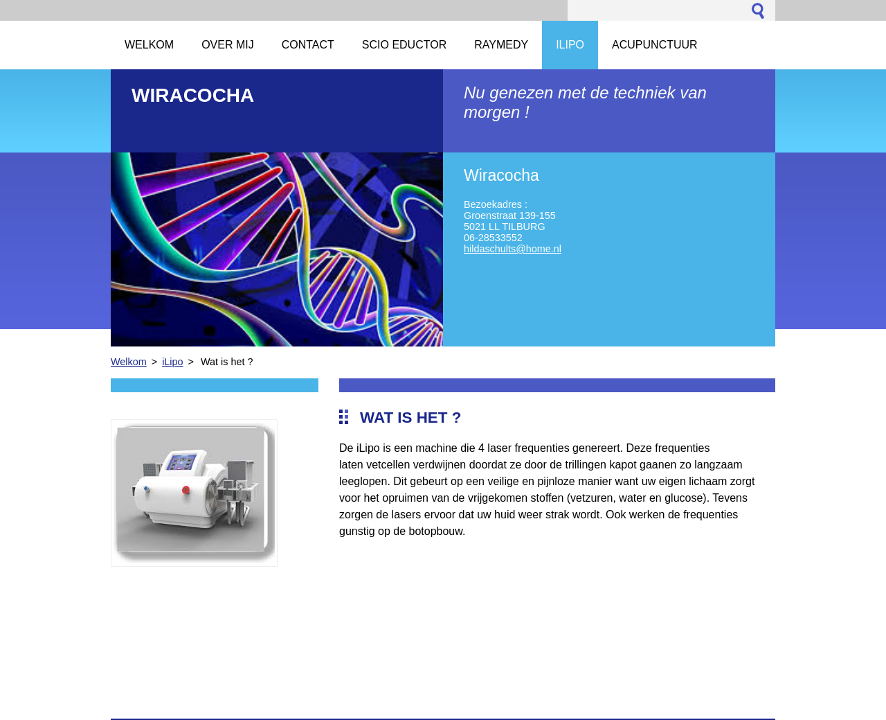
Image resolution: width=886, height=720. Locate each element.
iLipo (172, 361)
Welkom (129, 361)
